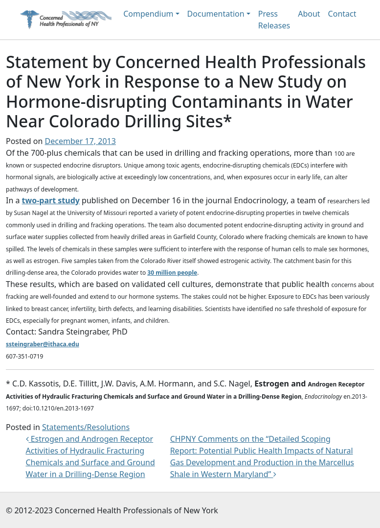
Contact (342, 13)
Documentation (216, 13)
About (309, 13)
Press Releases (274, 19)
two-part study (51, 200)
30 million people (172, 272)
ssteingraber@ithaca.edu (42, 344)
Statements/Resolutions (86, 427)
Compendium (148, 13)
